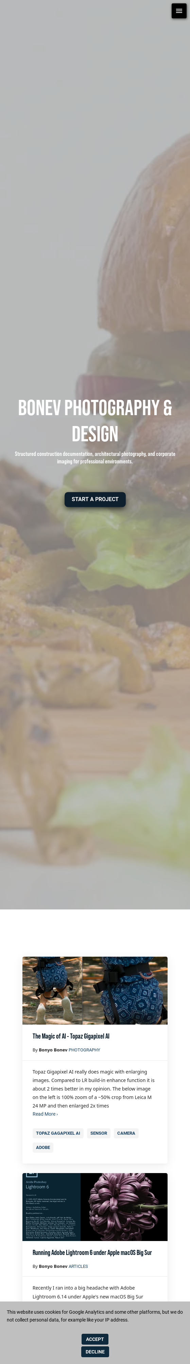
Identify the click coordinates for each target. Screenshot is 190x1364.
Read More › (45, 1114)
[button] (95, 499)
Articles (78, 1266)
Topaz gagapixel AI (58, 1133)
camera (126, 1133)
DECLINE (95, 1351)
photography (84, 1049)
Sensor (98, 1133)
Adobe (43, 1147)
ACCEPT (95, 1339)
